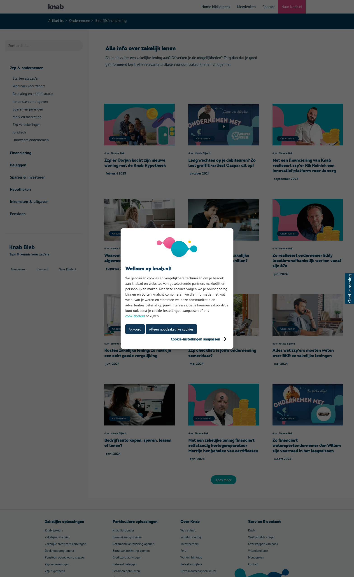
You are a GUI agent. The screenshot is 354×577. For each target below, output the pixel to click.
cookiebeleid (135, 315)
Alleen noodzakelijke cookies (171, 329)
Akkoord (135, 329)
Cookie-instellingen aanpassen (198, 338)
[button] (349, 288)
